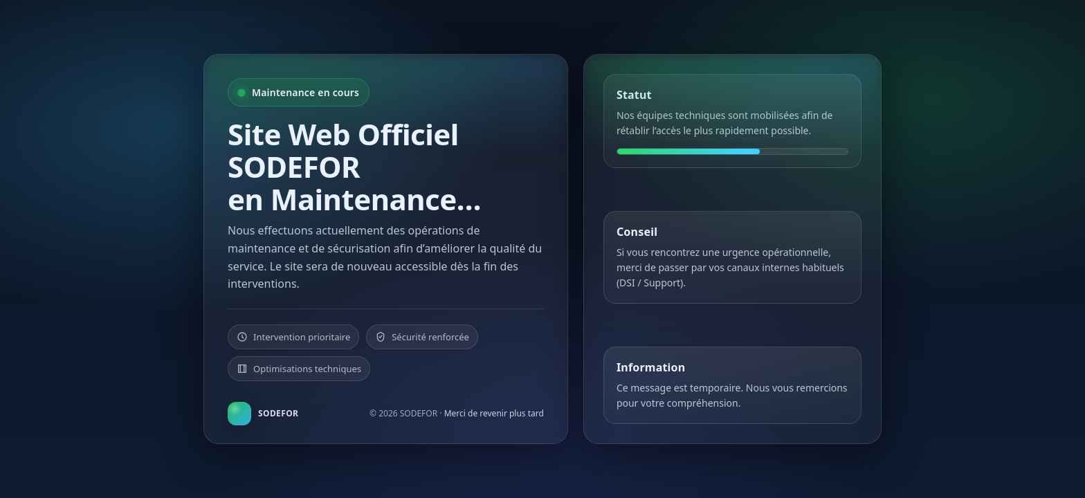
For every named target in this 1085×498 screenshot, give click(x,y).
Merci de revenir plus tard (494, 413)
